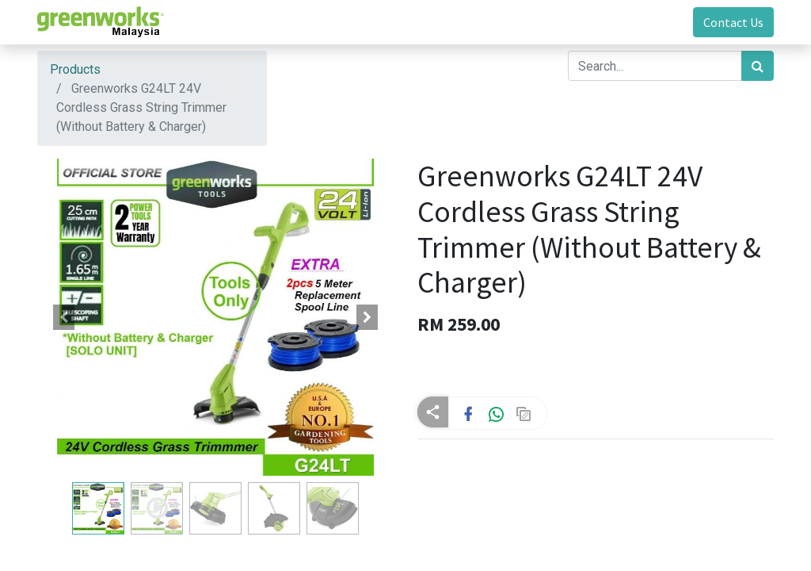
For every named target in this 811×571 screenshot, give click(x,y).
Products (75, 69)
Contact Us (733, 22)
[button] (64, 317)
